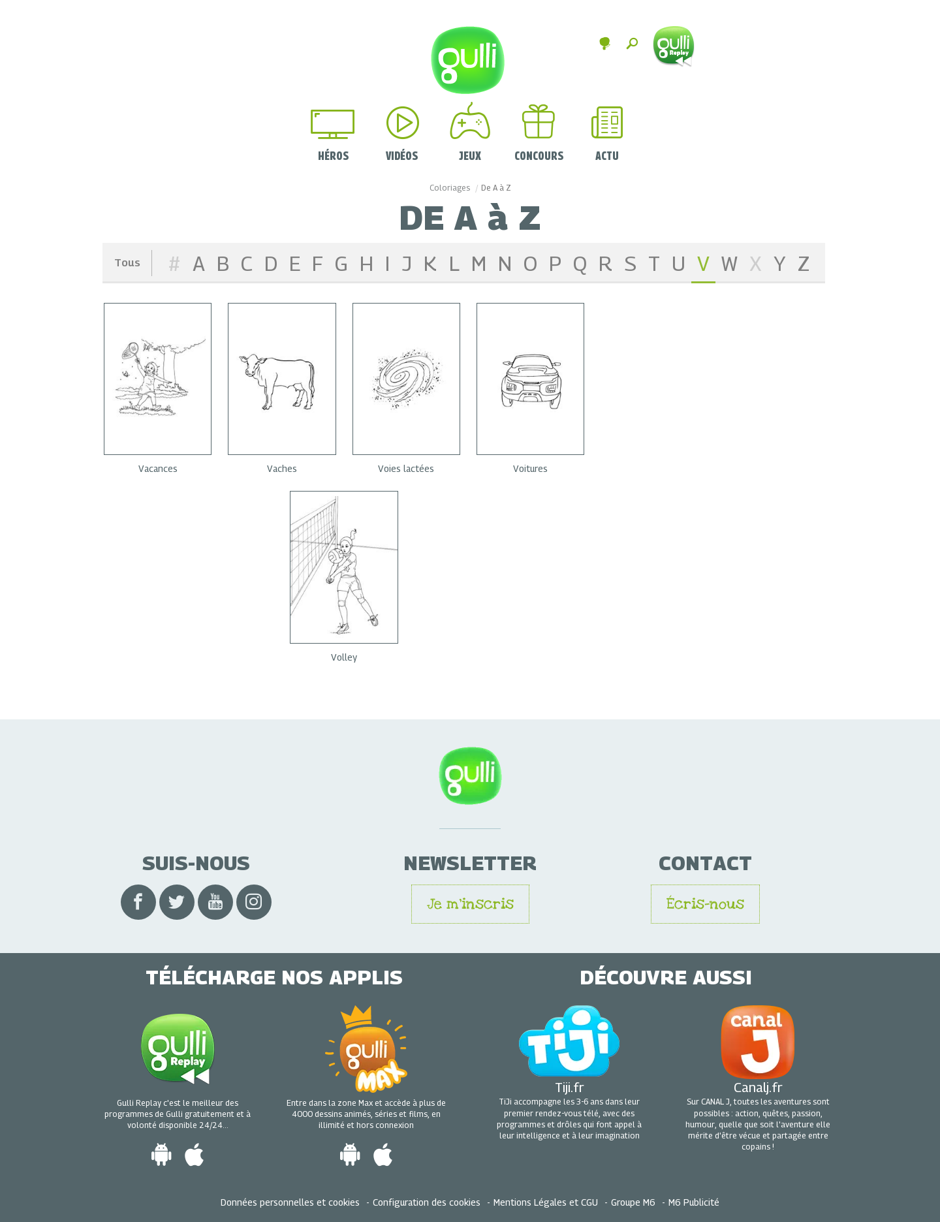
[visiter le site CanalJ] (758, 1040)
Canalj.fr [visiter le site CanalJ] (758, 1086)
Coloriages (450, 187)
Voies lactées (406, 468)
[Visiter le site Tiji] (569, 1039)
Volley (344, 656)
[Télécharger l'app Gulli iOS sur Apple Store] (194, 1154)
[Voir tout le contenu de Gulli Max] (366, 1047)
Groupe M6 (633, 1201)
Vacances (158, 468)
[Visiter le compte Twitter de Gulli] (177, 902)
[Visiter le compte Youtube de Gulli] (215, 902)
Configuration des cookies (426, 1201)
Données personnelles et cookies (290, 1201)
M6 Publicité (693, 1201)
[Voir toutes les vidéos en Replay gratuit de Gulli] (178, 1047)
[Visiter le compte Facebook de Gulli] (138, 902)
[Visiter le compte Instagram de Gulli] (254, 902)
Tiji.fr (569, 1086)
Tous (127, 261)
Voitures (530, 468)
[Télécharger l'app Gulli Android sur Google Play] (161, 1154)
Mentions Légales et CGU (546, 1201)
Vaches (282, 468)
